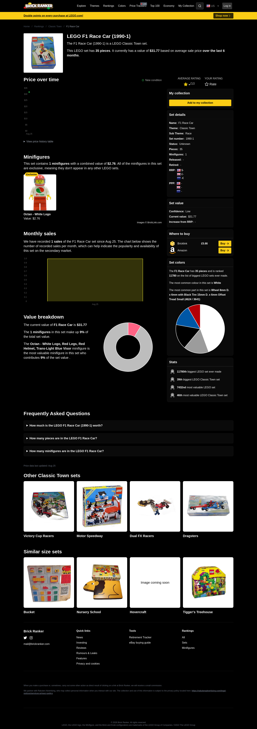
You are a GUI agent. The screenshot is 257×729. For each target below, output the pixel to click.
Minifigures (188, 647)
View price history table (39, 141)
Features (81, 658)
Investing (81, 642)
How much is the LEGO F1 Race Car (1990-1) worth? (66, 425)
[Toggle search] (200, 5)
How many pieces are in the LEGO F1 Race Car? (63, 438)
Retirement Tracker (140, 637)
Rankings (108, 5)
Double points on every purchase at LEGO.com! (53, 15)
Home (27, 26)
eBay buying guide (140, 642)
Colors (122, 5)
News (79, 637)
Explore (81, 5)
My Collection (186, 5)
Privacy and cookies (88, 663)
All (183, 637)
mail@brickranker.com (37, 644)
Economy (169, 5)
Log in (227, 5)
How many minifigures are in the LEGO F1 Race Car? (67, 451)
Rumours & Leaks (86, 653)
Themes (94, 5)
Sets (184, 642)
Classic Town (55, 26)
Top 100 (155, 5)
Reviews (81, 647)
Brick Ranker (34, 631)
